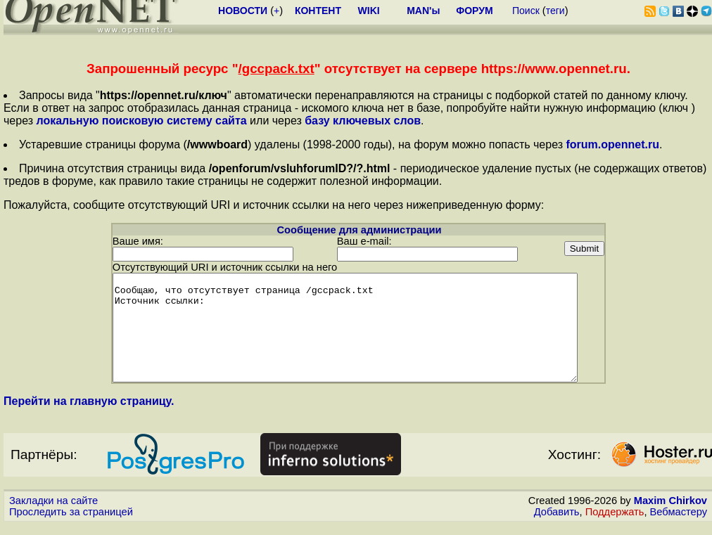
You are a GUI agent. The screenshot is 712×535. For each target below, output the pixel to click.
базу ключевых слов (363, 121)
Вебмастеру (678, 521)
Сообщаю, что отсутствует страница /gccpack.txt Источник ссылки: (358, 327)
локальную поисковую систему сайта (141, 121)
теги (555, 10)
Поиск (526, 10)
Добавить (557, 521)
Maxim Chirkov (670, 510)
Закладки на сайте (53, 510)
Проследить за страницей (71, 521)
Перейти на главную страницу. (89, 411)
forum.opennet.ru (612, 144)
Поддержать (614, 521)
